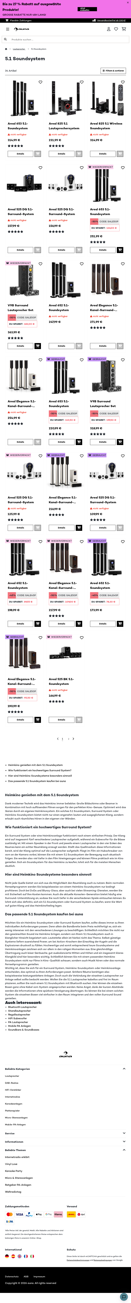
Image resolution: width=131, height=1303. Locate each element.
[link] (24, 99)
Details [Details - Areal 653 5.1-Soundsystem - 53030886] (61, 444)
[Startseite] (9, 48)
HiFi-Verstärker (14, 1095)
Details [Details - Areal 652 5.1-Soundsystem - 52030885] (20, 627)
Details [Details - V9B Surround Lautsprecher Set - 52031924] (20, 348)
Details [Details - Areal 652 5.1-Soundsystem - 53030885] (103, 627)
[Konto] (108, 29)
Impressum (42, 1286)
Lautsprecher (20, 48)
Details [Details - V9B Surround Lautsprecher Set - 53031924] (103, 444)
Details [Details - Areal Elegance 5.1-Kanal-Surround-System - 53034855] (61, 531)
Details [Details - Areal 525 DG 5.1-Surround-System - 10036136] (61, 251)
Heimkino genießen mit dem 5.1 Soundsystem (35, 770)
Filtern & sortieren (111, 71)
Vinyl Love (11, 1169)
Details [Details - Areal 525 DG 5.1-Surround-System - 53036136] (103, 531)
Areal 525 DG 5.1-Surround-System (22, 213)
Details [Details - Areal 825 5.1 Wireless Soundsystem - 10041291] (103, 154)
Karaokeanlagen (15, 1109)
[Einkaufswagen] (124, 29)
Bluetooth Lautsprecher (22, 1012)
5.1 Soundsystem (42, 48)
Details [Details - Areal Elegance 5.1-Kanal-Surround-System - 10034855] (20, 444)
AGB (28, 1286)
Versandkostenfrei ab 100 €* (109, 20)
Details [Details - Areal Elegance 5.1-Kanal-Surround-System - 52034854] (61, 627)
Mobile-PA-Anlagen (17, 1130)
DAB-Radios (12, 1088)
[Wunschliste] (116, 29)
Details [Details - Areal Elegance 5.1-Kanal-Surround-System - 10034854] (103, 348)
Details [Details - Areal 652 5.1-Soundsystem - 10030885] (61, 348)
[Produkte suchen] (65, 39)
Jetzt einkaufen (83, 9)
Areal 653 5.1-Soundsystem (19, 127)
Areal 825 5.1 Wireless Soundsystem (101, 127)
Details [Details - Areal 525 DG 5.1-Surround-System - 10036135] (20, 251)
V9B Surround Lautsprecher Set (22, 310)
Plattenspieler (13, 1116)
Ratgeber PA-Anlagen (18, 1190)
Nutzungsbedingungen (106, 1266)
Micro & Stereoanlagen (19, 1183)
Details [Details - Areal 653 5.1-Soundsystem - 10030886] (20, 154)
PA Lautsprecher (18, 1027)
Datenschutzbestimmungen (79, 1266)
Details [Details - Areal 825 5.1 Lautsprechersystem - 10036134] (61, 154)
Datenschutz (12, 1286)
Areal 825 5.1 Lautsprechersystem (65, 127)
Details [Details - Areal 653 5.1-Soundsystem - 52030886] (103, 251)
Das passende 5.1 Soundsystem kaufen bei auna (37, 786)
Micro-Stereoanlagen (18, 1123)
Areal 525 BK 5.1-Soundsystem (63, 686)
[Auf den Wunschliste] (40, 83)
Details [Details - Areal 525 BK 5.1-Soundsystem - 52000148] (61, 724)
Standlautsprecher (19, 1016)
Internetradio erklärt (17, 1162)
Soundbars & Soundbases (23, 1035)
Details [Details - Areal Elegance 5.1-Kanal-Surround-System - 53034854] (20, 724)
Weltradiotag (13, 1197)
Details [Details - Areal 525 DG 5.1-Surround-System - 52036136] (20, 531)
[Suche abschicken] (5, 39)
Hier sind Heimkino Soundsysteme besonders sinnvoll (40, 781)
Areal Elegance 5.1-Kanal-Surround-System (106, 310)
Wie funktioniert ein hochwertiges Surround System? (39, 776)
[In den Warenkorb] (120, 251)
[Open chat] (124, 1297)
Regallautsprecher (19, 1020)
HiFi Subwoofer (17, 1024)
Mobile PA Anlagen (19, 1031)
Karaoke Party (13, 1176)
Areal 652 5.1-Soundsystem (60, 310)
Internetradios (13, 1102)
